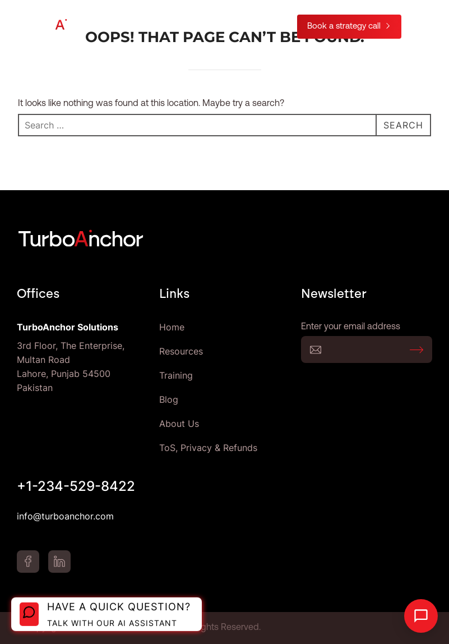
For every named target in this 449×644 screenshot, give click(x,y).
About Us (179, 423)
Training (176, 375)
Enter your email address (366, 349)
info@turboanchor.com (65, 516)
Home (171, 327)
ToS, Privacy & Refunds (208, 447)
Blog (168, 399)
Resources (181, 351)
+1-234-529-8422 (76, 486)
